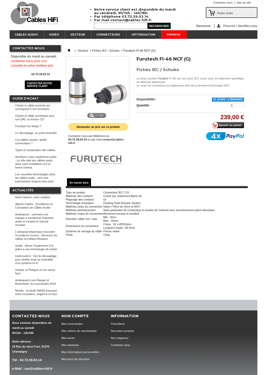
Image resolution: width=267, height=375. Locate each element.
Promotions (118, 323)
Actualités (22, 190)
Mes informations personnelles (80, 352)
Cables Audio (26, 34)
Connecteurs (108, 34)
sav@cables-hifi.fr (38, 368)
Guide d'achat (25, 98)
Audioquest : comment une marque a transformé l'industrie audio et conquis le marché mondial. (34, 219)
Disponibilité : (147, 99)
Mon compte (74, 316)
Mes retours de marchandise (79, 330)
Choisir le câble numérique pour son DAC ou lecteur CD (34, 117)
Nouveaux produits (122, 330)
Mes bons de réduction (75, 359)
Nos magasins (119, 337)
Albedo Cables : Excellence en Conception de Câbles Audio (34, 206)
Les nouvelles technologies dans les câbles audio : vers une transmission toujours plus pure (35, 178)
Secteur (77, 34)
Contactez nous (222, 2)
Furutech (163, 78)
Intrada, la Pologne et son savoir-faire (35, 271)
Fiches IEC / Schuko (106, 50)
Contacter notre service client (39, 85)
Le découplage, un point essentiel (36, 132)
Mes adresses (70, 345)
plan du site (244, 2)
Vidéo (54, 34)
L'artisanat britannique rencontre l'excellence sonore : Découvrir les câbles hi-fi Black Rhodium (36, 235)
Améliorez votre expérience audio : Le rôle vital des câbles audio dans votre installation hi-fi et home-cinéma (35, 162)
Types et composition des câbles (35, 150)
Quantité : (144, 105)
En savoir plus (79, 182)
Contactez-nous (120, 345)
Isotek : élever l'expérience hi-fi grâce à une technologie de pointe (36, 247)
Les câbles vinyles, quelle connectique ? (31, 141)
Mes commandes (72, 323)
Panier (225, 13)
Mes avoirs (68, 337)
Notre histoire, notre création (32, 197)
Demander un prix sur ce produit (98, 126)
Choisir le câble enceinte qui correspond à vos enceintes (32, 107)
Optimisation (143, 34)
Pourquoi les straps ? (28, 126)
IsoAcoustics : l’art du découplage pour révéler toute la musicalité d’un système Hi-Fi (36, 259)
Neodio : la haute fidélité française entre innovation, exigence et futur (36, 292)
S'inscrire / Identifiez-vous (240, 25)
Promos (174, 34)
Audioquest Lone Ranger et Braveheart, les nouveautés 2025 (35, 282)
